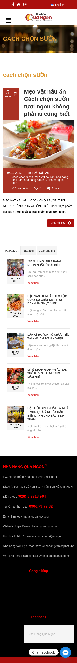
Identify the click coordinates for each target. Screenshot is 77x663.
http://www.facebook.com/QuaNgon (39, 536)
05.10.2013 (14, 172)
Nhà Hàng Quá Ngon (41, 634)
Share (53, 188)
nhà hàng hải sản (35, 180)
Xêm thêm (33, 282)
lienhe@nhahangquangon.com (31, 516)
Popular (12, 250)
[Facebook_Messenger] (65, 652)
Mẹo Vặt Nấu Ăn (38, 172)
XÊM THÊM (60, 223)
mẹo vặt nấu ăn (45, 177)
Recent (29, 250)
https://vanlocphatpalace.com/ (51, 555)
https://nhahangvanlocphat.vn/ (54, 546)
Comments (47, 250)
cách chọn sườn (22, 177)
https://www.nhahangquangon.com (37, 526)
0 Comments (20, 188)
